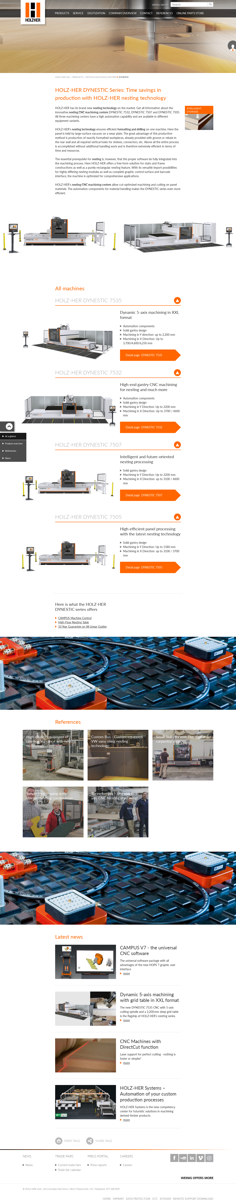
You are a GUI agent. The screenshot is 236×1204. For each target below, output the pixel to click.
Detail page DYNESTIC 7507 (144, 495)
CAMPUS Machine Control (74, 618)
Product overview (14, 443)
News (29, 1165)
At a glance (10, 436)
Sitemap (165, 1198)
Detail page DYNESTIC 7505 (144, 567)
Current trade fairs (69, 1165)
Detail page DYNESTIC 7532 (144, 427)
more (126, 973)
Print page (72, 1141)
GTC (155, 1198)
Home (107, 1198)
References (10, 450)
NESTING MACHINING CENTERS (100, 77)
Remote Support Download (193, 1198)
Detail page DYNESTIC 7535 (144, 355)
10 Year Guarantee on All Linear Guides (82, 626)
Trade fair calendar (69, 1170)
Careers (127, 1165)
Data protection (138, 1198)
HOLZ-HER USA (62, 77)
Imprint (118, 1198)
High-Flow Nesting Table (73, 622)
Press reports (98, 1165)
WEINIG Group (160, 4)
